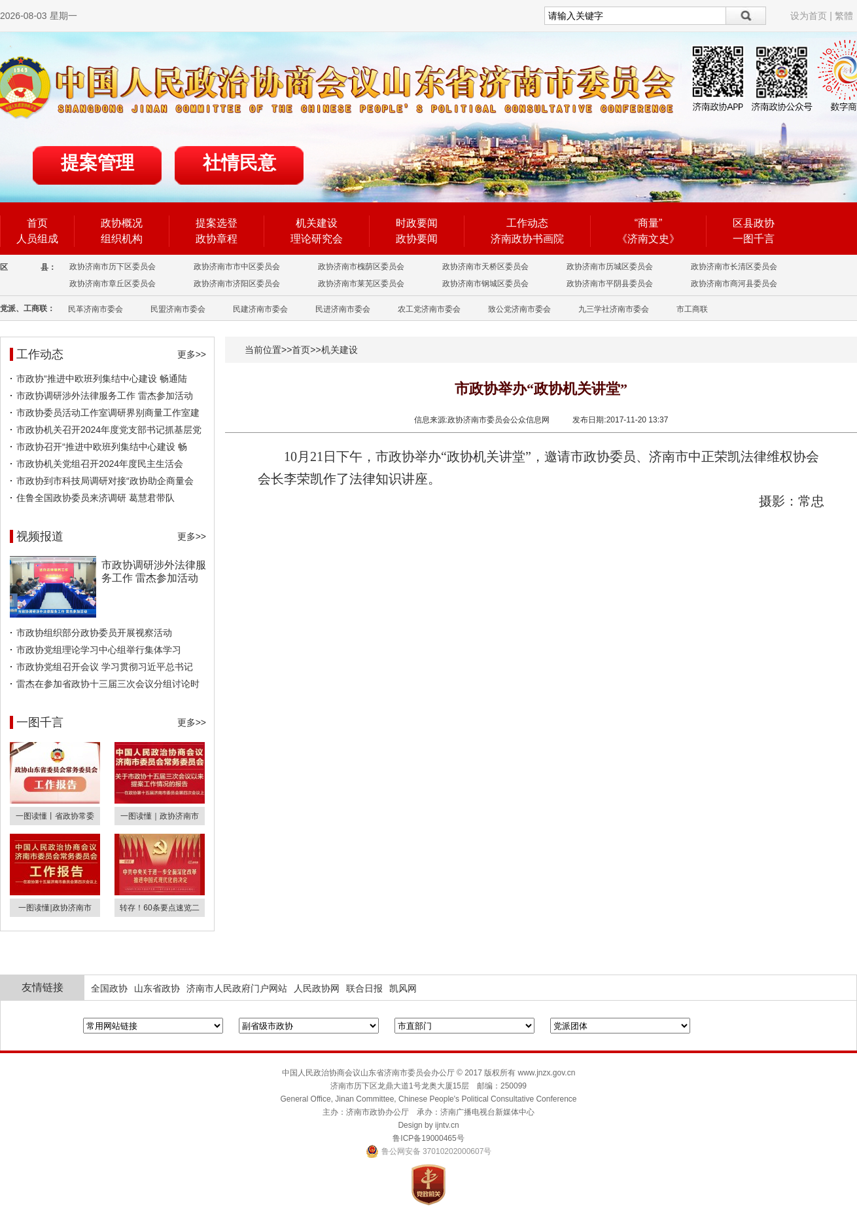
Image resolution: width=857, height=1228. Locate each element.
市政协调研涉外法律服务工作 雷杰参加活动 (104, 395)
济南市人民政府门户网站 (236, 988)
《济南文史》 (648, 238)
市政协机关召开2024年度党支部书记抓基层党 (108, 429)
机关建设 (317, 223)
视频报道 (39, 536)
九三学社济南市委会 (613, 309)
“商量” (649, 223)
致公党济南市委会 (519, 309)
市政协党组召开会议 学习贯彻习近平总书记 (104, 666)
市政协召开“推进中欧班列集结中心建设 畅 (101, 446)
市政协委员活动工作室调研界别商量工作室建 (108, 412)
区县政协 (754, 223)
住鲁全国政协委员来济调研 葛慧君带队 (95, 498)
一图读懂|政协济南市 (54, 907)
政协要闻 (417, 238)
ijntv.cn (447, 1125)
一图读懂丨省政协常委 (55, 816)
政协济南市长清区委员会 (734, 266)
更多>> (191, 354)
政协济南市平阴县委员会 (610, 283)
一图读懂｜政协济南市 (159, 816)
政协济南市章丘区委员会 (112, 283)
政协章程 (216, 238)
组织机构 (122, 238)
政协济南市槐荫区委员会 (361, 266)
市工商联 (692, 309)
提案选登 (216, 223)
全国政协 (109, 988)
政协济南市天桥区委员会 (485, 266)
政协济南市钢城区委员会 (485, 283)
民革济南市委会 (95, 309)
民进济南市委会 (342, 309)
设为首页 (808, 15)
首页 (37, 223)
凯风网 (403, 988)
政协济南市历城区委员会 (610, 266)
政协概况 (122, 223)
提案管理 (97, 163)
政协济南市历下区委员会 (112, 266)
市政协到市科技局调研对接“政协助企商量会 (105, 480)
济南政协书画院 (527, 238)
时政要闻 (417, 223)
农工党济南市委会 (429, 309)
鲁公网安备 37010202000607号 (429, 1151)
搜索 (746, 16)
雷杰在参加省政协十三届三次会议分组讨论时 (108, 684)
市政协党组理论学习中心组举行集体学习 (98, 649)
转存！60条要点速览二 (159, 907)
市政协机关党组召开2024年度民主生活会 (99, 463)
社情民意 (239, 163)
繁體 (844, 15)
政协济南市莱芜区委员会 (361, 283)
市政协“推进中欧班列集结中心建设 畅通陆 (101, 378)
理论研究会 (316, 238)
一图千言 (754, 238)
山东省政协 (157, 988)
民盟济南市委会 (177, 309)
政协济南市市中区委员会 (237, 266)
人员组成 (37, 238)
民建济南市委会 (260, 309)
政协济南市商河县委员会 (734, 283)
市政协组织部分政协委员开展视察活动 (94, 632)
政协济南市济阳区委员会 (237, 283)
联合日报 (364, 988)
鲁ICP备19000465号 (428, 1138)
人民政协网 (317, 988)
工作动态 (527, 223)
